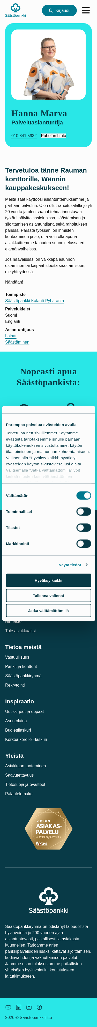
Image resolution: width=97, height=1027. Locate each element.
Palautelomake (19, 794)
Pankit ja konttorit (21, 666)
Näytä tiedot (70, 564)
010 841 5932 (24, 135)
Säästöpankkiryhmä (23, 676)
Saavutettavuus (19, 775)
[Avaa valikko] (86, 10)
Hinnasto (13, 621)
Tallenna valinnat (48, 595)
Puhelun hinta (53, 135)
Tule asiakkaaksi (20, 631)
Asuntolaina (16, 721)
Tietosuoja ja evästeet (25, 784)
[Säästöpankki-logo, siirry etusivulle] (15, 10)
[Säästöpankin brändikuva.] (8, 1007)
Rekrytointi (15, 685)
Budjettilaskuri (18, 730)
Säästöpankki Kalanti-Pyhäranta (34, 301)
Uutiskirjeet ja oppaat (24, 711)
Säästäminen (17, 342)
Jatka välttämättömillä (48, 610)
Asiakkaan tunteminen (25, 766)
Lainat (11, 336)
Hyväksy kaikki (48, 580)
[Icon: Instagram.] (29, 1007)
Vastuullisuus (17, 657)
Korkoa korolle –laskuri (26, 739)
